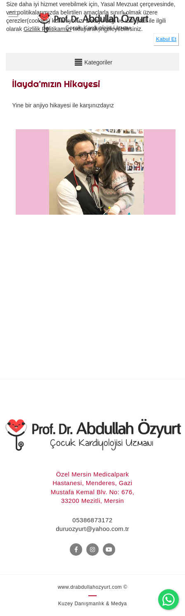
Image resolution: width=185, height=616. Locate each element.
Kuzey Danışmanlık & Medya (92, 604)
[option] (95, 202)
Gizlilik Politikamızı (47, 29)
